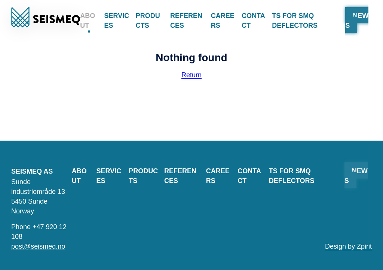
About (87, 22)
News (356, 20)
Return (191, 75)
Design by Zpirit (348, 246)
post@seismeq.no (38, 246)
